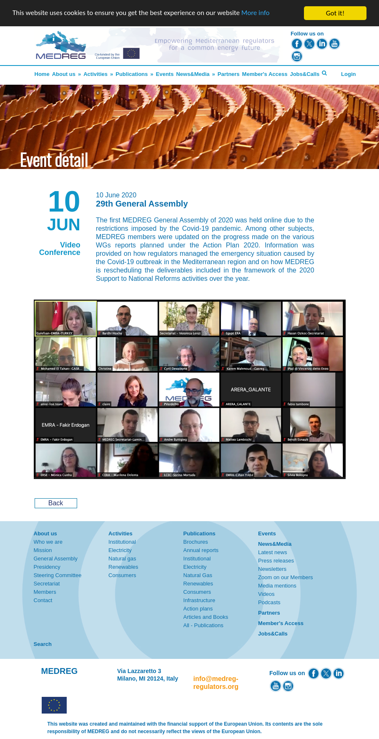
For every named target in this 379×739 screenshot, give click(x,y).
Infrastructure (199, 600)
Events (165, 74)
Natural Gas (197, 575)
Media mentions (277, 586)
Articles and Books (205, 617)
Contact (43, 600)
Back (55, 503)
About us (63, 74)
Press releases (276, 560)
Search (43, 644)
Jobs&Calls (304, 74)
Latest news (272, 552)
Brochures (195, 542)
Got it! (335, 13)
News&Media (192, 74)
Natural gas (122, 558)
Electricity (120, 550)
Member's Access (265, 74)
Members (45, 592)
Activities (95, 74)
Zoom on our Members (285, 577)
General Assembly (56, 558)
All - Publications (203, 625)
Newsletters (272, 569)
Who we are (48, 542)
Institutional (122, 542)
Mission (43, 550)
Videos (266, 594)
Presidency (47, 567)
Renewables (123, 567)
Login (348, 74)
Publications (131, 74)
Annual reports (201, 550)
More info (256, 13)
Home (42, 74)
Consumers (122, 575)
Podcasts (269, 602)
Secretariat (47, 583)
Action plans (198, 608)
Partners (229, 74)
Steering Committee (58, 575)
